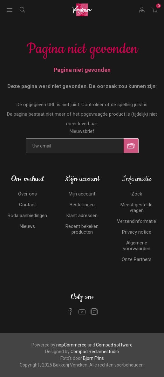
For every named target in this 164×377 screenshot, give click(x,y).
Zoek (136, 194)
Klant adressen (82, 215)
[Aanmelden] (75, 145)
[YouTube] (82, 312)
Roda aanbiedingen (27, 215)
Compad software (114, 344)
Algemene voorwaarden (136, 245)
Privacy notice (136, 232)
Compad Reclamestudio (95, 351)
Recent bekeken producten (82, 229)
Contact (27, 205)
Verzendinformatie (136, 221)
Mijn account (82, 194)
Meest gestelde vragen (136, 207)
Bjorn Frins (93, 358)
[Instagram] (94, 312)
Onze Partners (137, 259)
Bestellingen (82, 205)
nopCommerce (71, 344)
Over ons (27, 194)
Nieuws (27, 226)
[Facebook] (70, 312)
